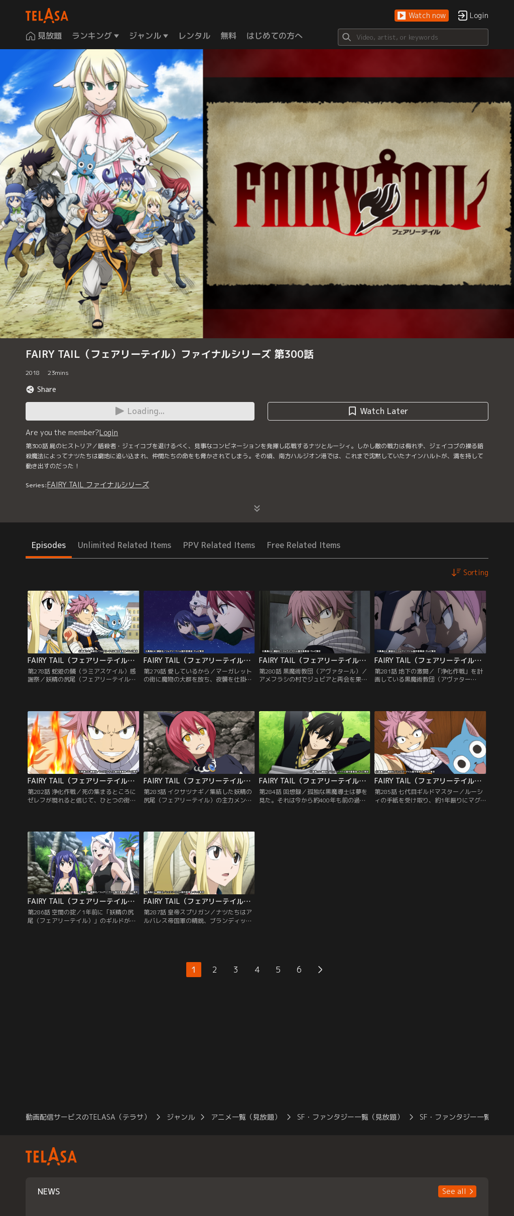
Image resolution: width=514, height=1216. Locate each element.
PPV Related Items (219, 545)
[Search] (413, 37)
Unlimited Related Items (124, 545)
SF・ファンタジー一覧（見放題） (350, 1117)
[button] (422, 16)
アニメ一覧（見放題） (246, 1117)
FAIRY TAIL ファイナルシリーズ (98, 484)
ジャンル (181, 1117)
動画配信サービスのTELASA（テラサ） (88, 1117)
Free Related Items (303, 545)
